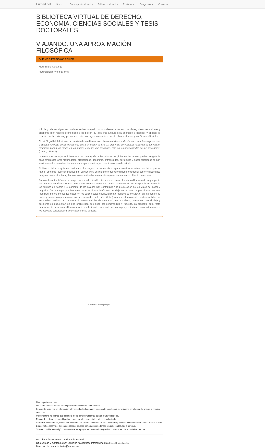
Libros (60, 4)
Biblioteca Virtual (108, 4)
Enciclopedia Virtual (81, 4)
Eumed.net (43, 4)
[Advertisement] (99, 104)
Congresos (146, 4)
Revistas (129, 4)
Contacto (163, 4)
